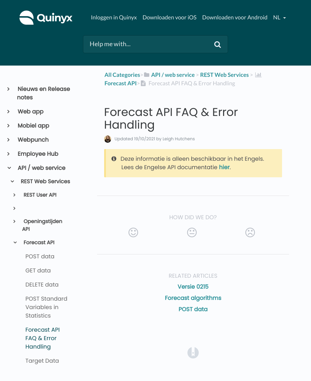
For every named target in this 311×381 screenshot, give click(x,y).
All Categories (122, 75)
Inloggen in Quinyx (114, 17)
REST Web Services (45, 181)
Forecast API (38, 242)
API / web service (41, 168)
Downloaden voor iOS (170, 17)
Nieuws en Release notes (43, 93)
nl (277, 17)
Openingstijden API (42, 225)
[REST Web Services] (224, 75)
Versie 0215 (193, 287)
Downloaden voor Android (235, 17)
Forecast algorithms (193, 298)
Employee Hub (37, 154)
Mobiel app (33, 126)
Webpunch (33, 140)
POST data (193, 309)
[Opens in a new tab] (193, 352)
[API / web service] (169, 75)
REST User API (39, 195)
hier (224, 167)
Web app (30, 111)
